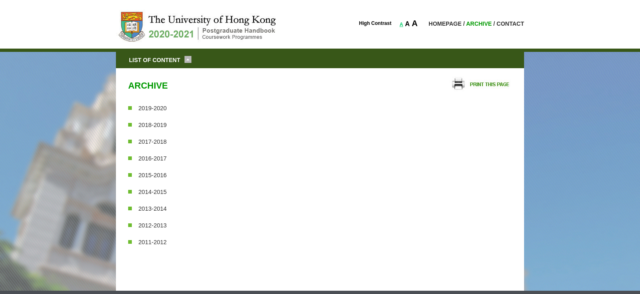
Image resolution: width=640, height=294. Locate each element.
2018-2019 (152, 125)
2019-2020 (152, 108)
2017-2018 (152, 141)
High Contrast (375, 23)
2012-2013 (152, 225)
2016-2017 (152, 158)
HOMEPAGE (445, 23)
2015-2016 (152, 175)
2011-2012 (152, 242)
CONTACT (510, 23)
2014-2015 (152, 192)
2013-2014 (152, 208)
